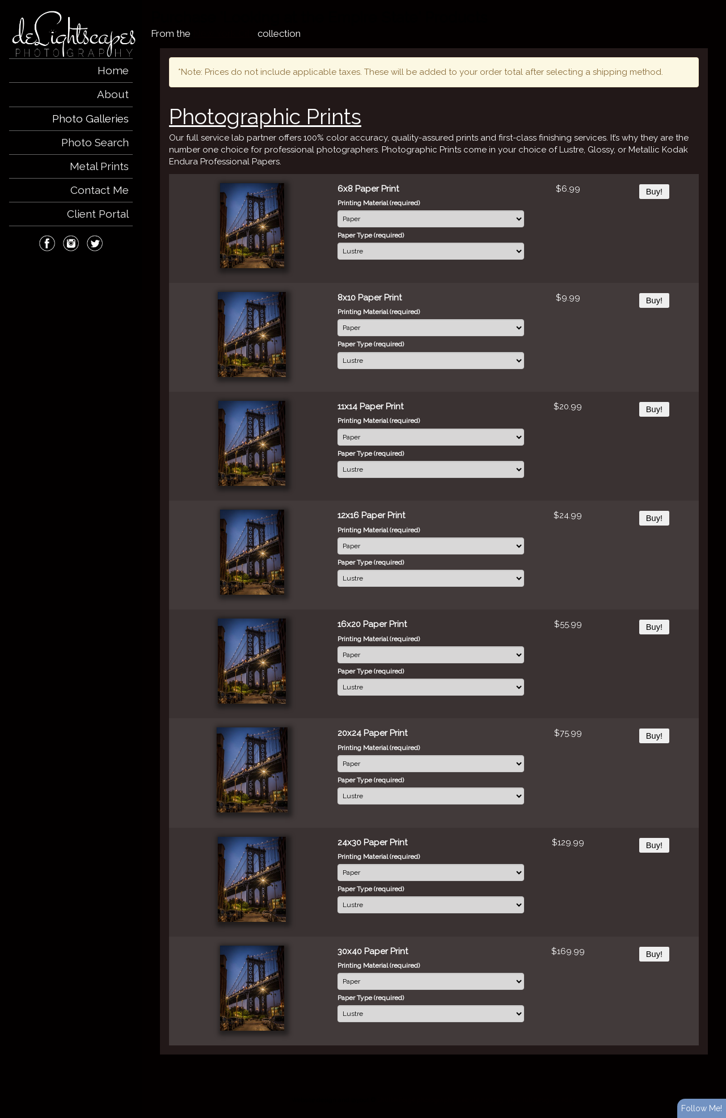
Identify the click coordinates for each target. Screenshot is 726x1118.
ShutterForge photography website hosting (440, 1099)
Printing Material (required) (378, 203)
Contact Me (99, 190)
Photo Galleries (90, 118)
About (113, 94)
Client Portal (98, 213)
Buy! (654, 191)
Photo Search (95, 142)
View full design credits (540, 1099)
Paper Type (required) (370, 235)
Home (113, 70)
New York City (224, 33)
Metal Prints (99, 166)
